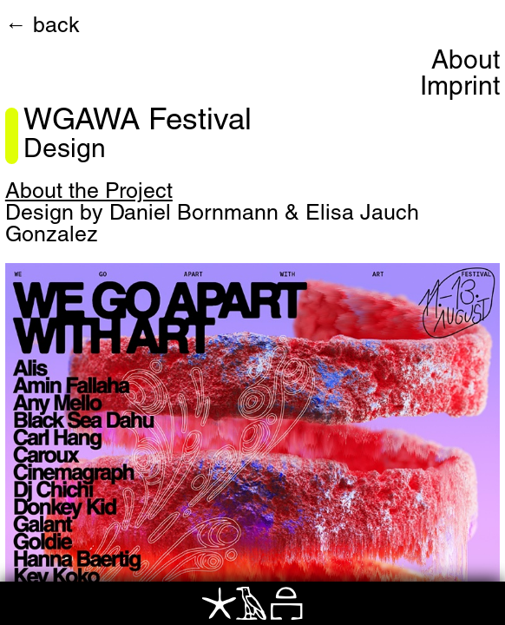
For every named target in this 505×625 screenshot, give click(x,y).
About (465, 62)
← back (42, 27)
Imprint (460, 89)
